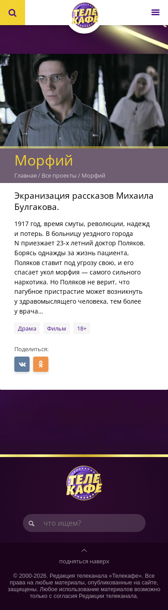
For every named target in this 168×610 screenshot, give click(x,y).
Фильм (56, 328)
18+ (81, 328)
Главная (25, 175)
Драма (27, 328)
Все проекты (59, 175)
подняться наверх (84, 561)
